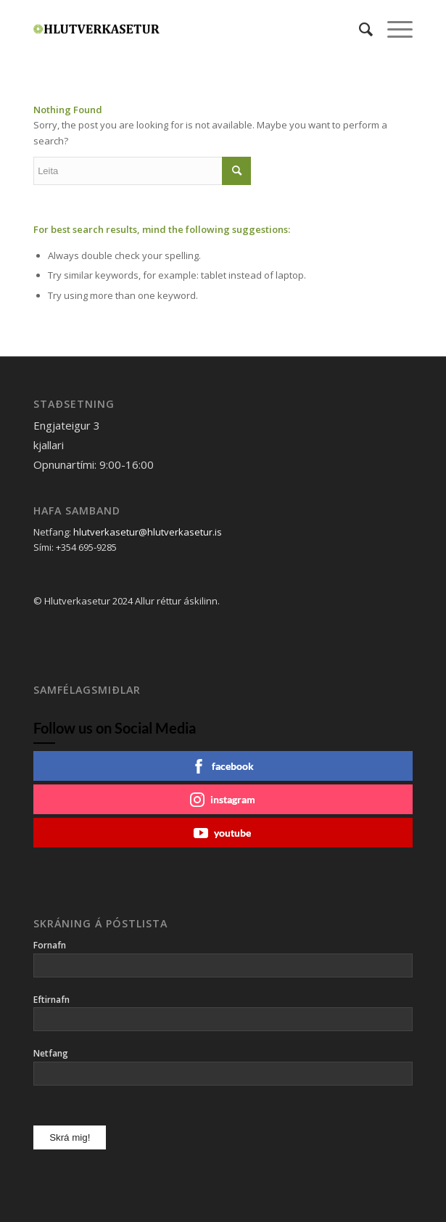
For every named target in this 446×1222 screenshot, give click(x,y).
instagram (222, 799)
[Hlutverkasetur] (184, 29)
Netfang (50, 1053)
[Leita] (358, 29)
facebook (222, 766)
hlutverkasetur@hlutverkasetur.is (147, 531)
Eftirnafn (51, 999)
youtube (222, 833)
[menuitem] (358, 29)
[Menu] (393, 29)
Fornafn (49, 945)
